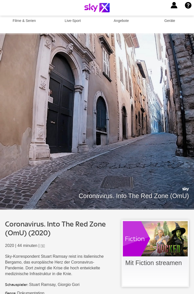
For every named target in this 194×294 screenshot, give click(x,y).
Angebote (121, 21)
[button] (174, 5)
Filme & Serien (24, 21)
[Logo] (97, 7)
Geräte (169, 21)
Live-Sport (73, 21)
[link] (155, 253)
